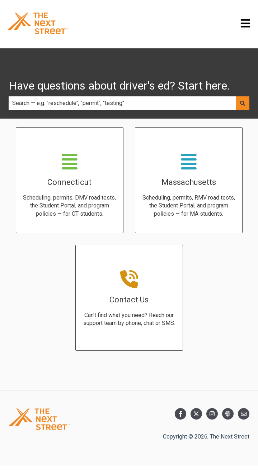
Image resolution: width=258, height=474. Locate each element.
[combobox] (122, 103)
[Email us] (243, 414)
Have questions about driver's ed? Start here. (119, 85)
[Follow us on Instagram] (212, 414)
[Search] (242, 103)
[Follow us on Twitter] (196, 414)
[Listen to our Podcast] (228, 414)
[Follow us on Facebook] (180, 414)
